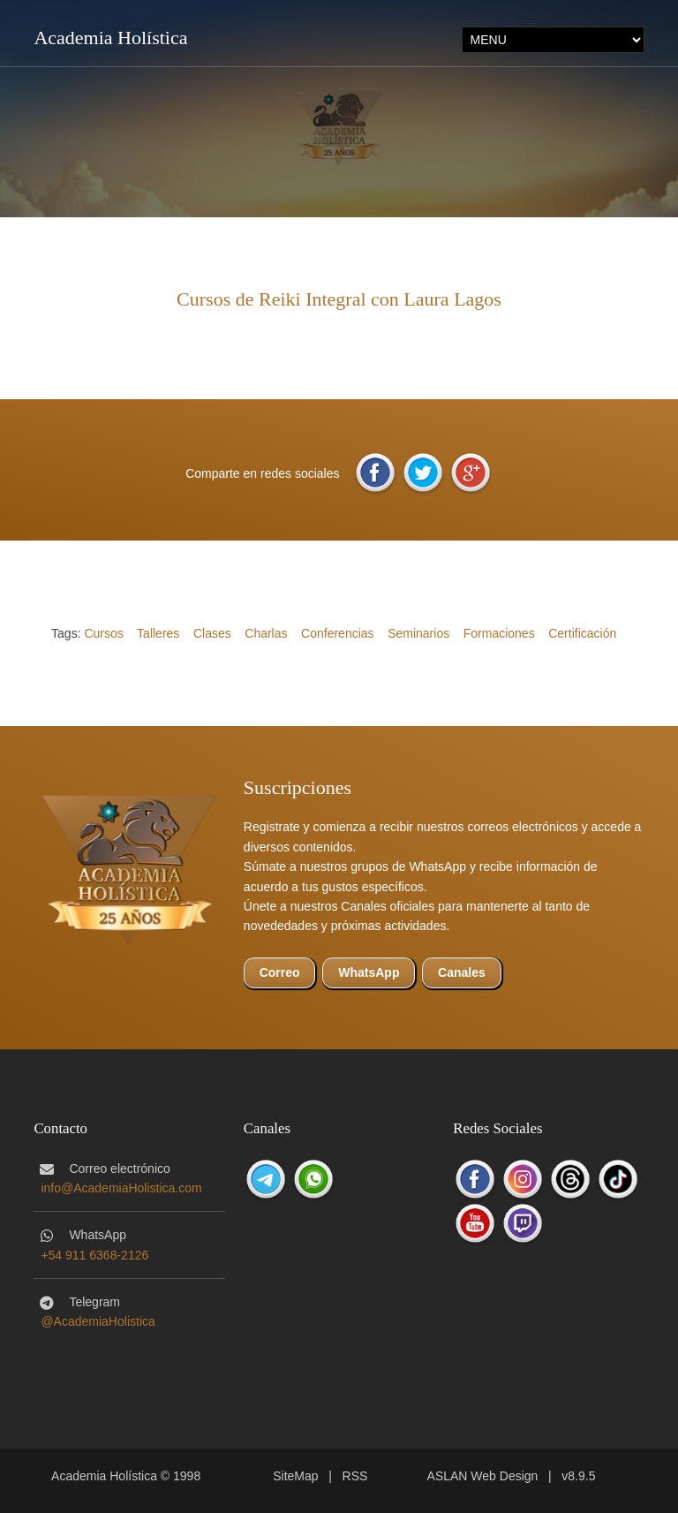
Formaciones (499, 633)
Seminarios (418, 633)
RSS (355, 1476)
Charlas (266, 633)
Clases (212, 633)
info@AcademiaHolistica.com (121, 1188)
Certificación (582, 633)
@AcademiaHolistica (97, 1321)
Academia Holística (110, 37)
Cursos (103, 633)
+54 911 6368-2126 (94, 1255)
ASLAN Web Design (483, 1476)
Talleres (158, 633)
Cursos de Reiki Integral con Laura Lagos (339, 299)
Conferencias (337, 633)
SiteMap (295, 1476)
